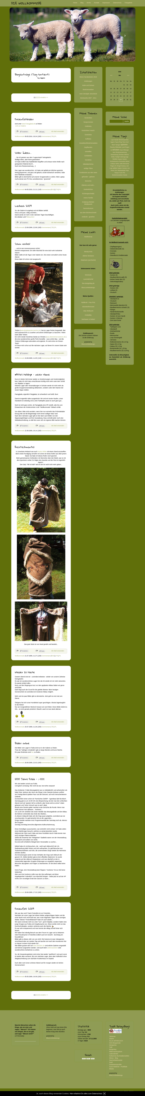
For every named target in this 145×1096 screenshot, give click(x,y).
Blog (81, 3)
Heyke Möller (42, 451)
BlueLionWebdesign (88, 287)
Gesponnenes (88, 122)
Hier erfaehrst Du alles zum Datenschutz (86, 1094)
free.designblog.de (88, 283)
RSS (52, 189)
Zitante (111, 1038)
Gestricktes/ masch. (88, 130)
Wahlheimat (88, 237)
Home (75, 3)
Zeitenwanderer (52, 948)
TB (52, 136)
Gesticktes (88, 135)
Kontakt (96, 3)
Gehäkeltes (88, 156)
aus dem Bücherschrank (88, 212)
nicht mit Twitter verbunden (36, 131)
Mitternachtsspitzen (115, 1051)
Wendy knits (88, 251)
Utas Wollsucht (88, 311)
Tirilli (110, 1047)
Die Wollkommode (26, 3)
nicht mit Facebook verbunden (17, 131)
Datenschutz (117, 3)
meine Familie (88, 198)
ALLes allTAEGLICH (116, 1041)
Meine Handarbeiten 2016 (88, 77)
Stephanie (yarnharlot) (88, 260)
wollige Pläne (88, 168)
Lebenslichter (113, 1054)
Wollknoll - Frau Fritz (88, 302)
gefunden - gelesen (88, 177)
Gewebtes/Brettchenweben (88, 143)
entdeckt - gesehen (88, 217)
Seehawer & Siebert (88, 319)
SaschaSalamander (115, 1060)
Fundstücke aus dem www (88, 172)
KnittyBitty (88, 315)
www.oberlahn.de (39, 945)
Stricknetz (88, 275)
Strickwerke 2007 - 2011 (88, 98)
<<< (111, 75)
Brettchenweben (88, 89)
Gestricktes (88, 118)
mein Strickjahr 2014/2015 (88, 94)
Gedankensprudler (115, 1064)
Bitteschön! (30, 217)
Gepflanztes (88, 147)
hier (32, 752)
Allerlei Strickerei (88, 256)
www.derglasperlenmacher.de (30, 330)
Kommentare (46, 136)
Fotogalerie (128, 3)
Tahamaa (112, 1036)
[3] (39, 97)
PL (55, 136)
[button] (19, 35)
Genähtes (88, 160)
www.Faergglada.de (28, 124)
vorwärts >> (44, 97)
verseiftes (88, 151)
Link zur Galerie (20, 126)
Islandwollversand (88, 307)
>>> (128, 75)
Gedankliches (88, 189)
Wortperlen (113, 1045)
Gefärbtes (88, 126)
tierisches (88, 181)
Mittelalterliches (88, 164)
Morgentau (112, 1049)
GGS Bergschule (115, 1043)
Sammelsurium (88, 208)
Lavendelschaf (88, 279)
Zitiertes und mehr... (88, 185)
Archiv (89, 3)
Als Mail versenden (57, 131)
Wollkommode (19, 136)
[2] (37, 97)
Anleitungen (88, 81)
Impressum (106, 3)
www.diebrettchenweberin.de (55, 337)
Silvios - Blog (113, 1058)
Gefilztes (88, 139)
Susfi (111, 1062)
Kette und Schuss (88, 85)
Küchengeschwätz (88, 193)
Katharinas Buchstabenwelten (119, 1056)
